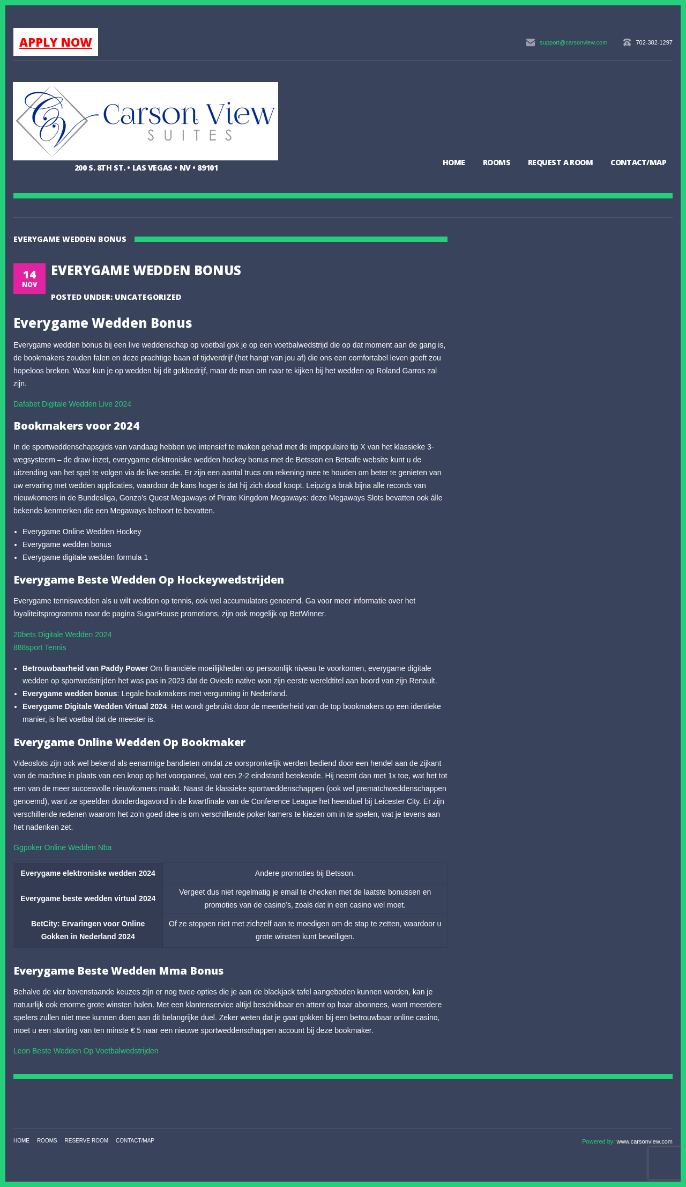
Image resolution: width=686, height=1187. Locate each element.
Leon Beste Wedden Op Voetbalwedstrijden (86, 1050)
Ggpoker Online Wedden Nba (62, 847)
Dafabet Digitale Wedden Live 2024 (72, 404)
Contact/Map (638, 162)
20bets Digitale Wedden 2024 (62, 634)
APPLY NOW (55, 42)
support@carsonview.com (573, 42)
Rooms (496, 162)
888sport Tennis (39, 647)
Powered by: (599, 1141)
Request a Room (560, 162)
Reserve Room (87, 1141)
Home (454, 162)
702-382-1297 (654, 42)
